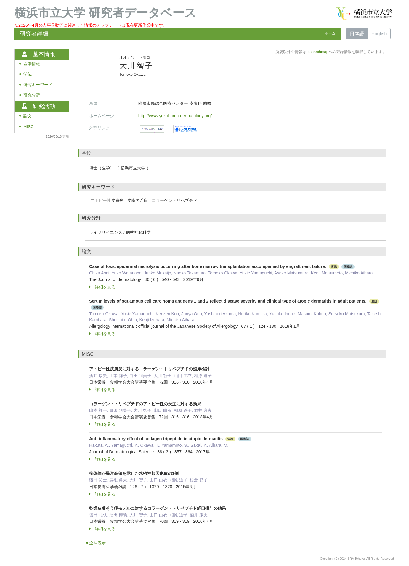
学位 (27, 74)
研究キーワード (37, 85)
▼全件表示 (95, 543)
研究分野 (31, 95)
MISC (28, 126)
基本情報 (31, 64)
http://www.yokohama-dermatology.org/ (175, 115)
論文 (27, 116)
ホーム (330, 33)
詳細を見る (102, 286)
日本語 (357, 33)
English (379, 33)
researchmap (317, 51)
